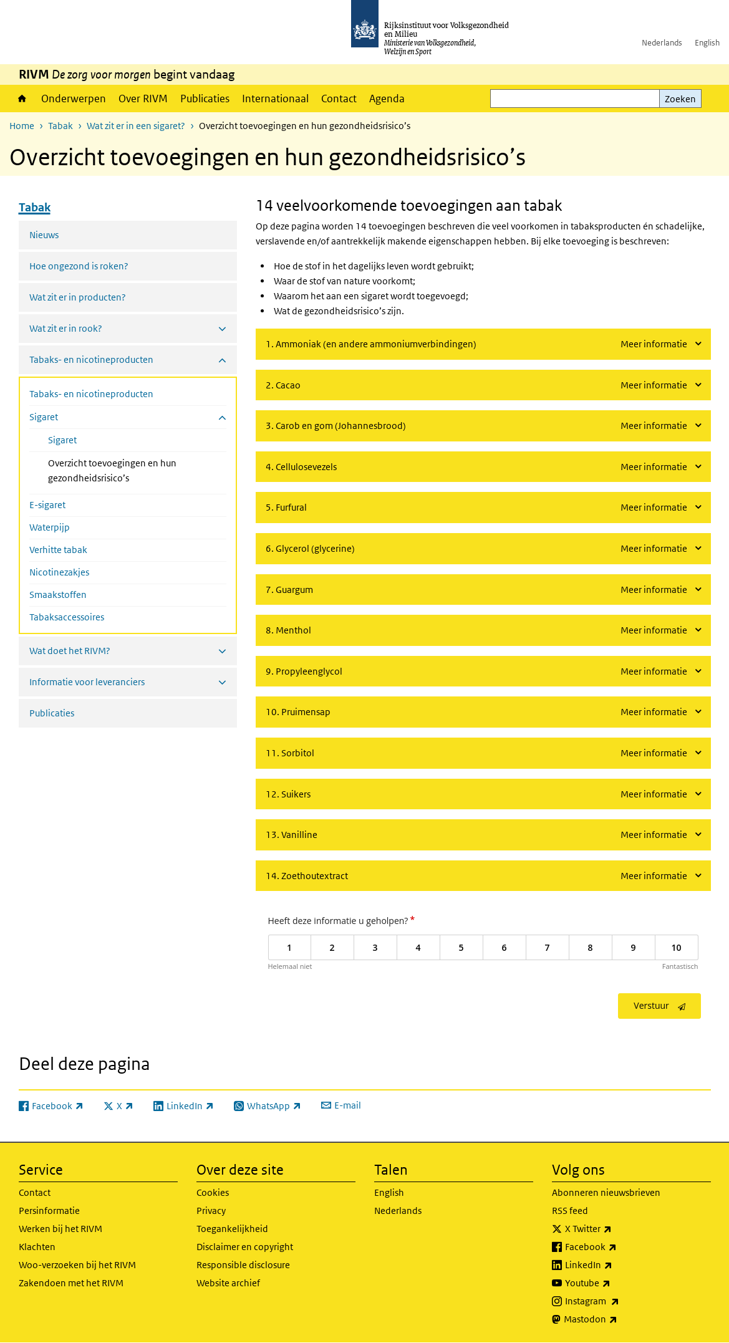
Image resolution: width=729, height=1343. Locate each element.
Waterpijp (49, 527)
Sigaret (62, 440)
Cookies (212, 1192)
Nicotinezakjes (59, 572)
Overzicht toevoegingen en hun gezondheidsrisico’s (121, 470)
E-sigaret (47, 505)
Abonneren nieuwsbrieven (606, 1192)
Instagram (619, 1301)
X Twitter (616, 1228)
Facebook (618, 1247)
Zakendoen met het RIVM (71, 1283)
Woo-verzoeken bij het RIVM (77, 1265)
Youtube (615, 1283)
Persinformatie (49, 1210)
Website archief (228, 1283)
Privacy (211, 1210)
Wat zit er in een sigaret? (136, 126)
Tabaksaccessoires (66, 617)
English (707, 42)
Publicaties (204, 98)
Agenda (387, 98)
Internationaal (275, 98)
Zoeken (680, 99)
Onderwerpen (73, 98)
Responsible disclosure (243, 1265)
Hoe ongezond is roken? (78, 266)
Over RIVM (143, 98)
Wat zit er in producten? (77, 297)
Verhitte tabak (58, 550)
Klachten (37, 1247)
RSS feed (570, 1210)
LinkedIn (616, 1265)
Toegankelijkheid (232, 1229)
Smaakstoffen (58, 594)
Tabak (60, 126)
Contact (339, 98)
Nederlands (662, 42)
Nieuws (44, 235)
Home (22, 98)
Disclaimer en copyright (244, 1247)
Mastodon (618, 1319)
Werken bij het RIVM (60, 1229)
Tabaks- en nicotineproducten (91, 394)
